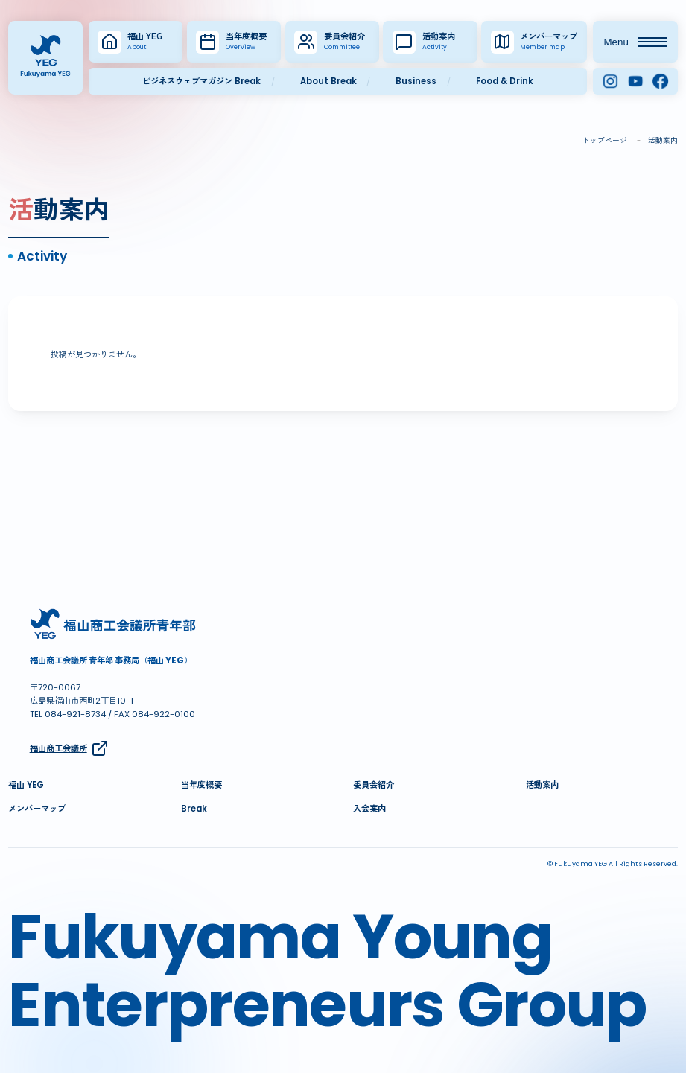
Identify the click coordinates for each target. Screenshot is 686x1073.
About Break (328, 81)
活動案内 (542, 785)
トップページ (604, 140)
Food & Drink (504, 81)
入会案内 (369, 809)
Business (416, 81)
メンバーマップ (37, 809)
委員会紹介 (373, 785)
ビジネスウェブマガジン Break (201, 81)
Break (194, 809)
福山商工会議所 (69, 748)
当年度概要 (201, 785)
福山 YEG (26, 785)
